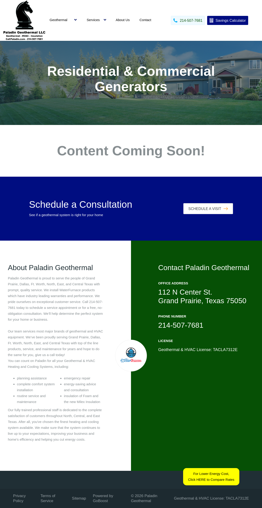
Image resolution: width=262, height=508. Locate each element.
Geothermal (58, 20)
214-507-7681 (180, 325)
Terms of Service (48, 498)
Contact (145, 20)
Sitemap (79, 498)
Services (93, 20)
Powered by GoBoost (103, 498)
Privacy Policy (19, 498)
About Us (123, 20)
